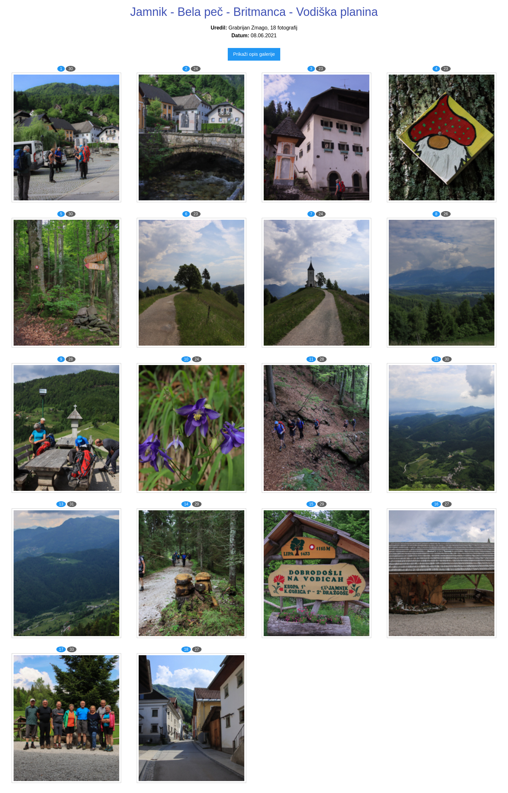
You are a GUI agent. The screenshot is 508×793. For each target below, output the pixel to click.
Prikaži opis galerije (254, 54)
